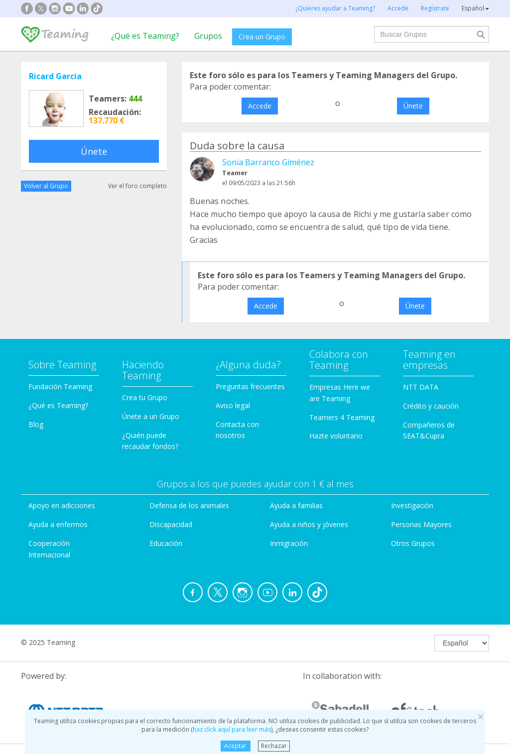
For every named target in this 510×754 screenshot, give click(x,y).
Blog (35, 424)
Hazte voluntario (336, 435)
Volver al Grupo (46, 186)
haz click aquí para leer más (232, 729)
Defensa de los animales (189, 505)
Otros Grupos (413, 543)
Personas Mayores (421, 524)
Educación (165, 543)
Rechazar (274, 746)
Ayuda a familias (296, 505)
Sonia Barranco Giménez (268, 162)
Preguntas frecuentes (250, 386)
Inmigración (289, 543)
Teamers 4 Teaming (342, 417)
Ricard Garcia (55, 76)
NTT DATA (420, 387)
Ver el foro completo (137, 186)
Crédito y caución (431, 406)
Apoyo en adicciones (61, 505)
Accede (259, 105)
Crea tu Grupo (144, 397)
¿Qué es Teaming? (145, 35)
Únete (94, 151)
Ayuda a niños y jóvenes (309, 524)
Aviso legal (233, 405)
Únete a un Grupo (150, 416)
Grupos (208, 35)
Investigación (412, 505)
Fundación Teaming (60, 386)
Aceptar (235, 746)
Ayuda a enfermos (58, 524)
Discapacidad (170, 524)
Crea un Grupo (262, 36)
